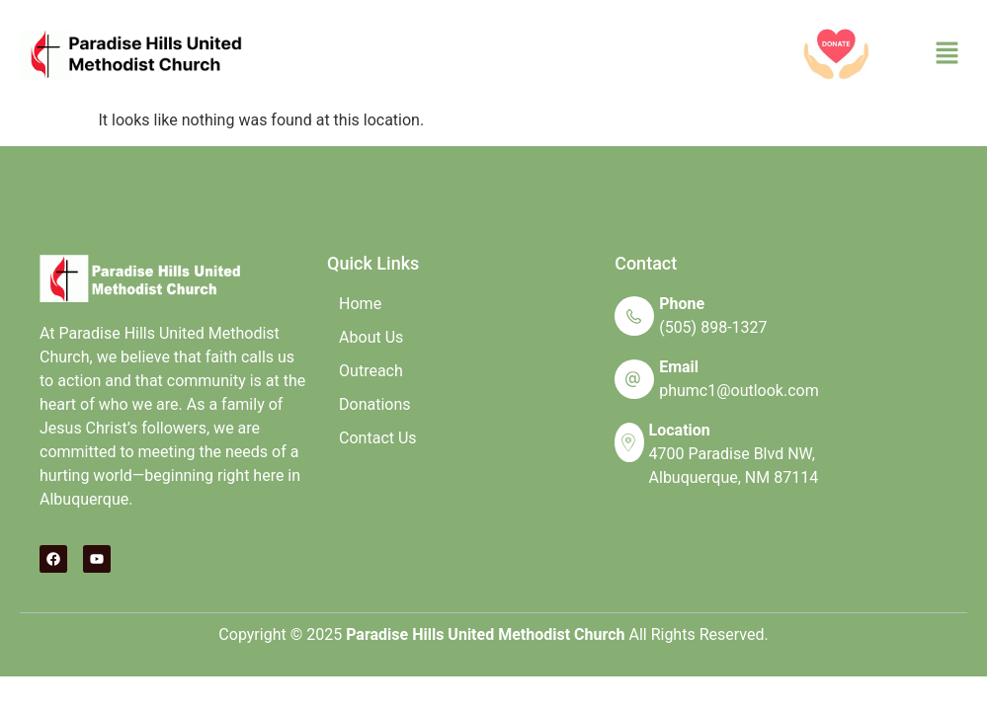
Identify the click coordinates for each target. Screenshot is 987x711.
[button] (947, 54)
